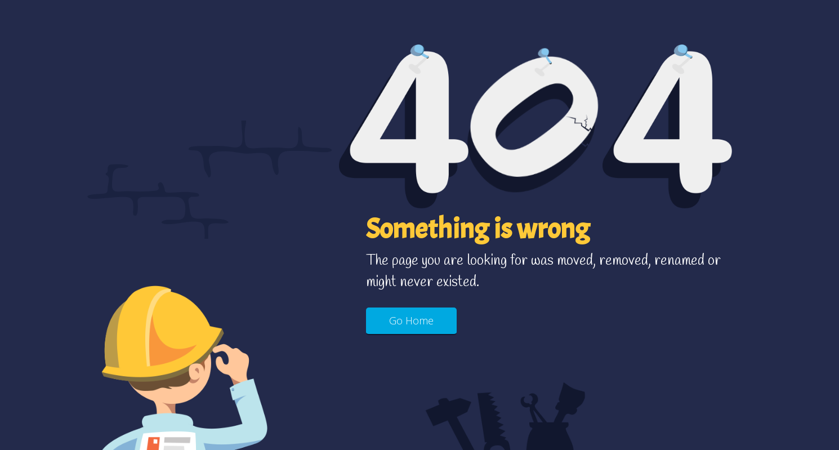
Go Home (411, 320)
